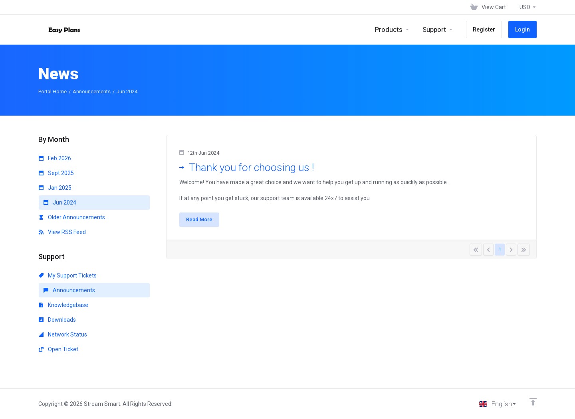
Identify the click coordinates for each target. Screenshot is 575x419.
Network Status (63, 334)
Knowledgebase (63, 305)
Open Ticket (58, 349)
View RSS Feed (62, 232)
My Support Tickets (68, 275)
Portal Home (52, 91)
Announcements (92, 91)
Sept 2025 (56, 173)
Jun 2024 (60, 202)
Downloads (57, 320)
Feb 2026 (55, 158)
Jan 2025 (55, 188)
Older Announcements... (74, 217)
